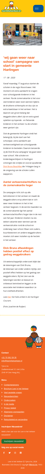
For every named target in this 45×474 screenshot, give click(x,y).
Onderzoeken (9, 400)
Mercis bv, (33, 465)
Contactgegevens (11, 385)
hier (9, 297)
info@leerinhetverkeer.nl (11, 361)
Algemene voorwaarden (14, 412)
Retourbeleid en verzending (15, 420)
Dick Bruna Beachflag (12, 167)
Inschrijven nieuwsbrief (14, 441)
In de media (9, 404)
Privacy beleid (10, 408)
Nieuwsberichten (11, 396)
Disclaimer (8, 416)
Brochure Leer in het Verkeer (16, 389)
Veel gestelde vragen (13, 393)
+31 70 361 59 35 (8, 358)
